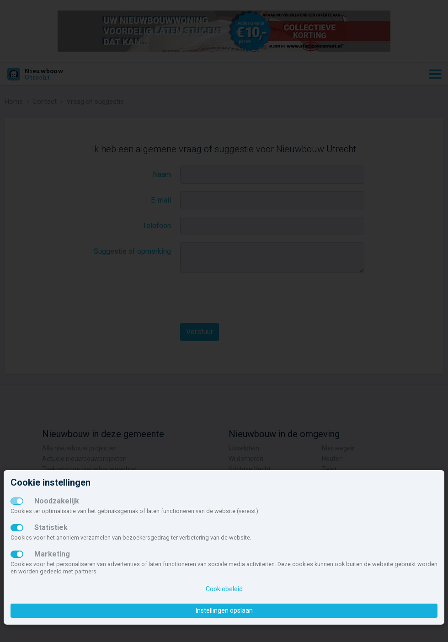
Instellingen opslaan (224, 610)
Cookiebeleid (224, 589)
